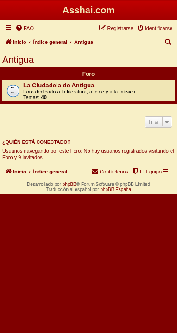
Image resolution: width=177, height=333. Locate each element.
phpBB (69, 184)
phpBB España (115, 189)
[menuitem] (24, 28)
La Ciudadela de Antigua (58, 85)
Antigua (18, 60)
